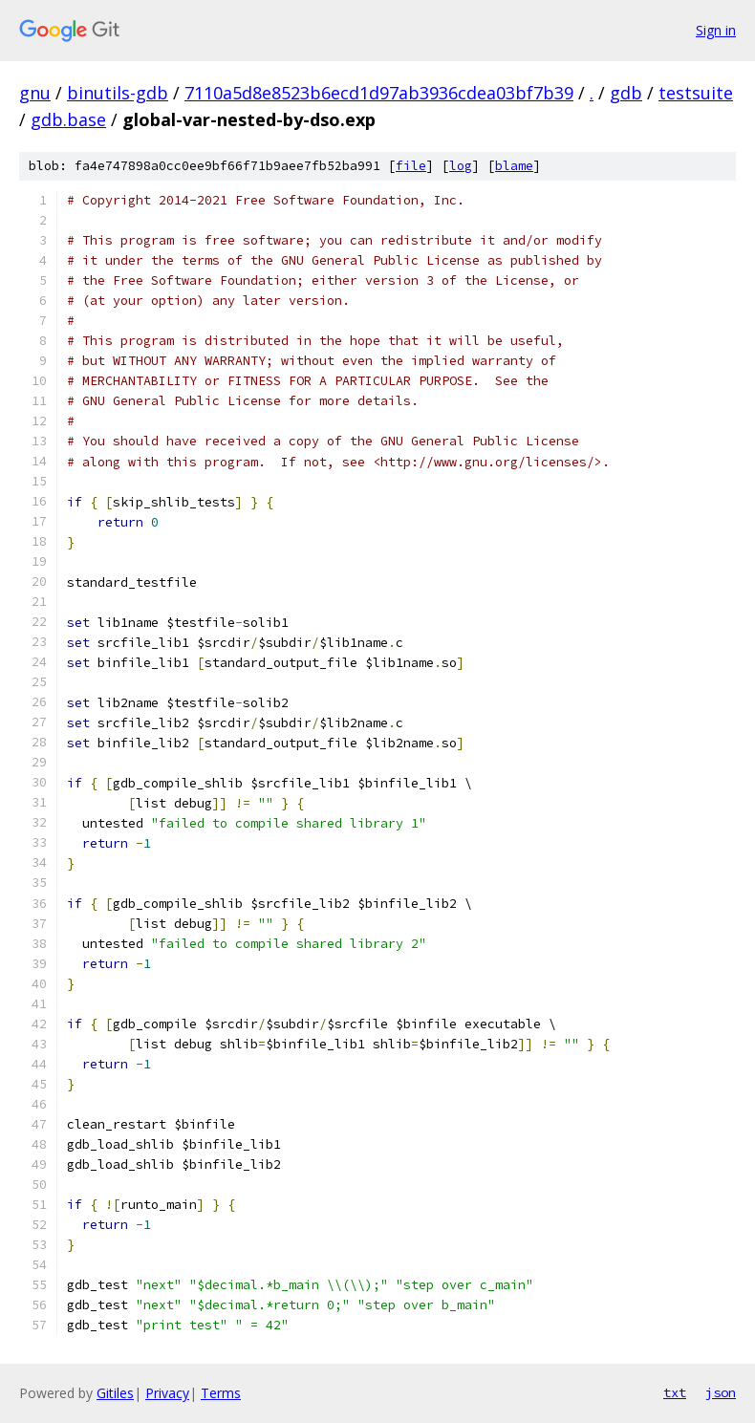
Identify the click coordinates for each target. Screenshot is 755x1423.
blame (514, 166)
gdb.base (68, 119)
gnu (35, 92)
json (720, 1392)
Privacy (167, 1393)
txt (674, 1392)
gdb (626, 92)
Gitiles (115, 1393)
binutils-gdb (117, 92)
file (411, 166)
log (460, 166)
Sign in (716, 30)
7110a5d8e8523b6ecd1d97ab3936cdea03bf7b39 (378, 92)
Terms (221, 1393)
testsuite (695, 92)
